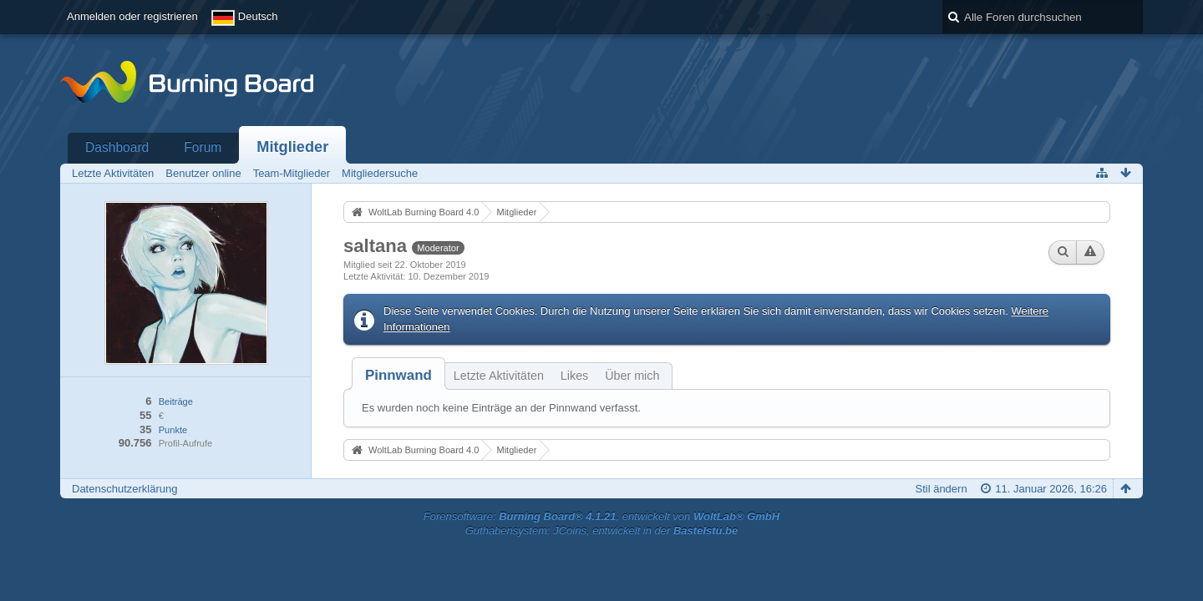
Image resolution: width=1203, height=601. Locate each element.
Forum (202, 147)
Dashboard (117, 147)
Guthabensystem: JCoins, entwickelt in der (602, 530)
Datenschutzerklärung (124, 488)
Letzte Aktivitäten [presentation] (499, 375)
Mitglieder (292, 147)
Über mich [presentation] (632, 375)
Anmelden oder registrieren (132, 16)
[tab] (398, 375)
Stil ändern (941, 488)
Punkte (173, 430)
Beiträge (176, 401)
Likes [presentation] (574, 375)
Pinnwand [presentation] (398, 375)
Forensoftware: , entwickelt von (601, 516)
